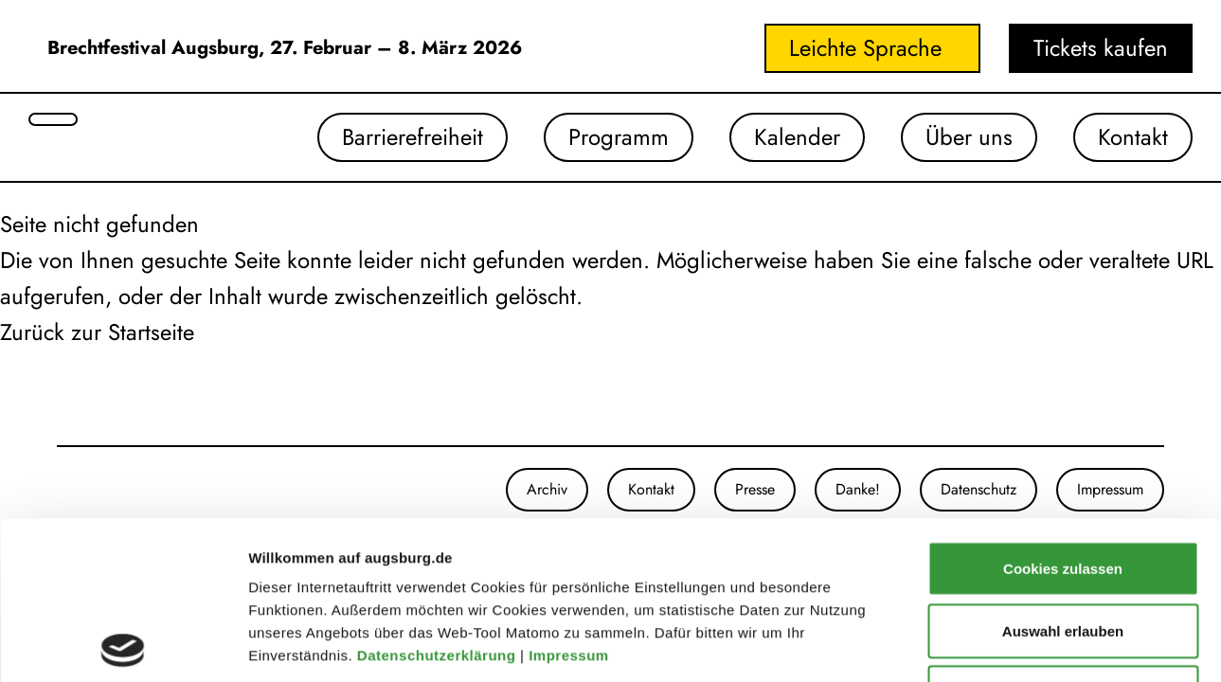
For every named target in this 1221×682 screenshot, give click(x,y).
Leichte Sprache (865, 47)
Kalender (797, 136)
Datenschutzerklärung (438, 498)
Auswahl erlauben (1062, 473)
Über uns (969, 136)
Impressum (571, 498)
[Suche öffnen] (53, 119)
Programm (618, 136)
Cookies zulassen (1062, 411)
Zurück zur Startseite (97, 332)
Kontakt (1133, 136)
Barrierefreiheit (412, 136)
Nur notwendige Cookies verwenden (1062, 546)
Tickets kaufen (1100, 47)
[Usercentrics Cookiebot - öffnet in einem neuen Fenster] (123, 645)
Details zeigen (1007, 645)
